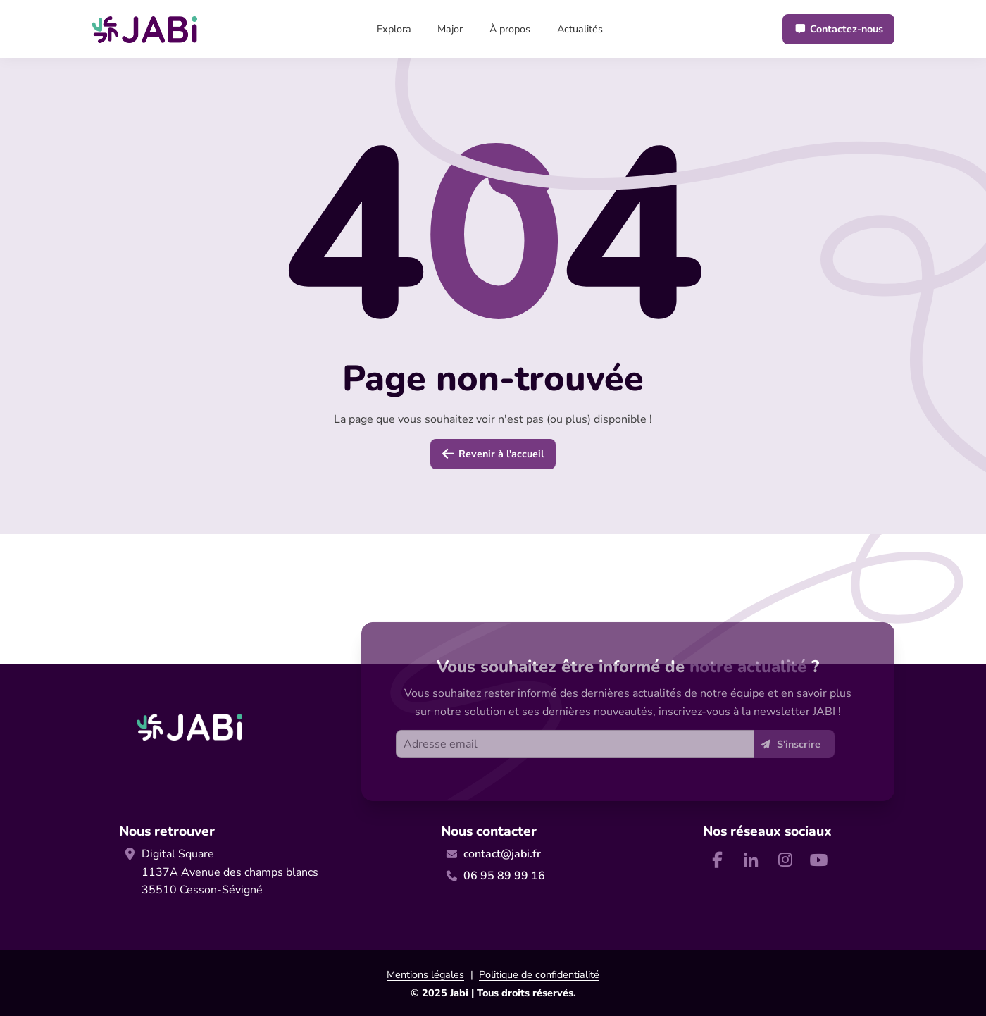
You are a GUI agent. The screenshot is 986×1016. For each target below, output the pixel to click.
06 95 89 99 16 (504, 876)
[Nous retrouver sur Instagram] (784, 859)
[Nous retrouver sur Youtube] (818, 859)
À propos (509, 29)
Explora (394, 29)
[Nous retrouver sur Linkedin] (751, 859)
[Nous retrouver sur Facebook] (717, 859)
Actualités (580, 29)
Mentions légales (425, 974)
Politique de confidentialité (539, 974)
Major (450, 29)
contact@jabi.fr (502, 854)
